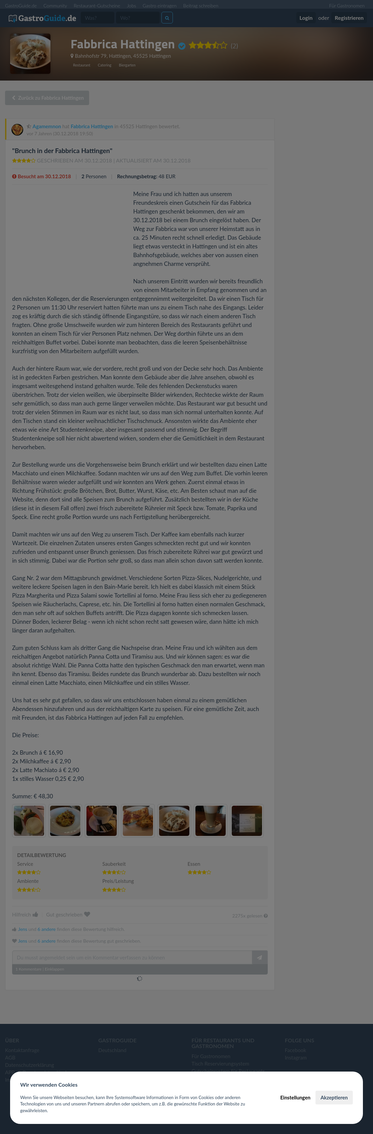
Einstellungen (295, 1097)
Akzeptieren (334, 1097)
